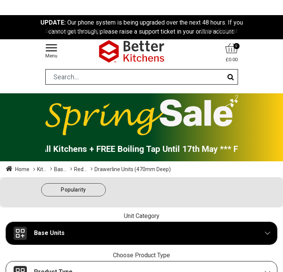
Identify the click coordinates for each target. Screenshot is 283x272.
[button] (73, 189)
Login (207, 30)
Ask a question (89, 30)
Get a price (57, 30)
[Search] (231, 77)
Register (228, 30)
